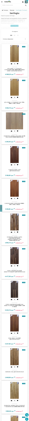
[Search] (12, 5)
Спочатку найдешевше (14, 39)
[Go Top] (26, 419)
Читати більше (14, 26)
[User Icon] (23, 2)
